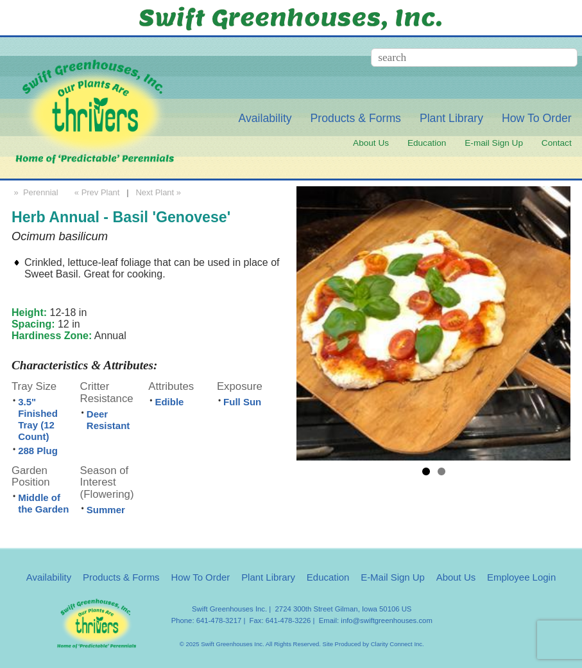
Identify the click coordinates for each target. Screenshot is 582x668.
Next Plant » (159, 192)
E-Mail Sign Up (393, 577)
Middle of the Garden (43, 503)
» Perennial (35, 192)
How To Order (537, 118)
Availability (264, 118)
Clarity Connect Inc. (397, 643)
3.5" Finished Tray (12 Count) (38, 419)
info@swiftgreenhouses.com (386, 620)
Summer (106, 509)
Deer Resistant (108, 420)
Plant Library (451, 118)
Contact (557, 143)
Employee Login (521, 577)
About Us (371, 143)
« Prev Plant (95, 192)
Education (426, 143)
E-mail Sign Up (494, 143)
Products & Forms (356, 118)
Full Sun (242, 401)
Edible (169, 401)
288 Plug (38, 450)
